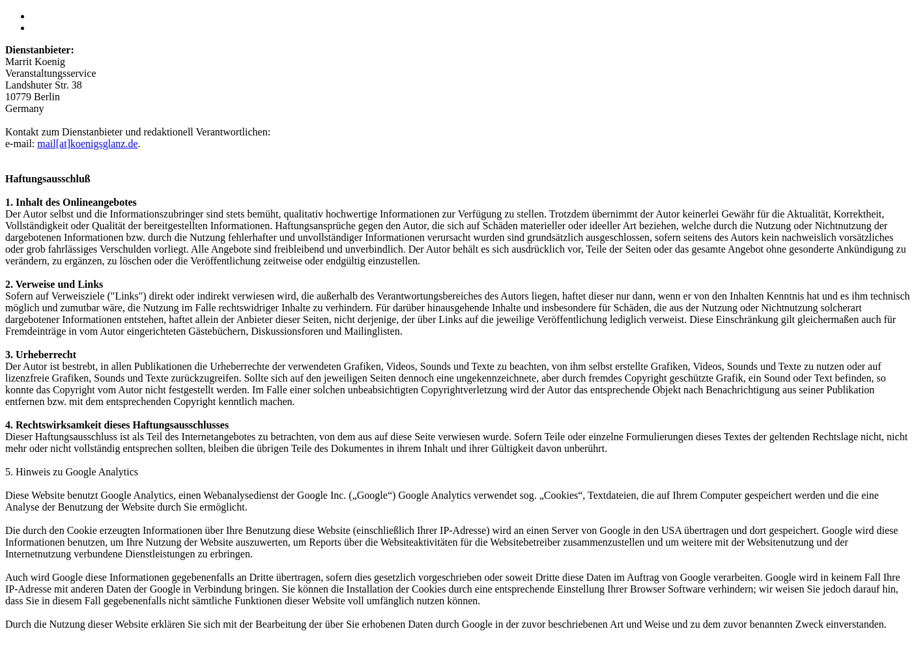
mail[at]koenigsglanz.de (87, 143)
